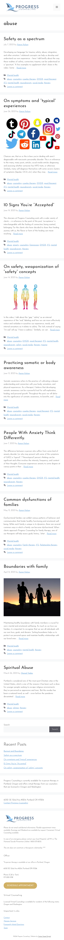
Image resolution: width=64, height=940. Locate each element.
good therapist (50, 79)
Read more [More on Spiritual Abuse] (20, 697)
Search (7, 725)
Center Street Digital (44, 936)
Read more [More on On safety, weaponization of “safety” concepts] (55, 330)
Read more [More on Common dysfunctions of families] (51, 534)
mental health (13, 83)
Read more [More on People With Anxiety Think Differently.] (28, 467)
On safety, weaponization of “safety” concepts (23, 768)
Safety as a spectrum (24, 39)
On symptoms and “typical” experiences (20, 759)
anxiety (16, 245)
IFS (5, 83)
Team (6, 928)
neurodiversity (26, 83)
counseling (17, 79)
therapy (47, 83)
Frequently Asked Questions (14, 924)
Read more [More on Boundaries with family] (23, 639)
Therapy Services (10, 921)
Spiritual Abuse (18, 668)
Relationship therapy (48, 545)
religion (16, 708)
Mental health (13, 75)
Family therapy (29, 545)
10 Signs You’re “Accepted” (29, 205)
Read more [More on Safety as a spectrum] (21, 68)
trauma (44, 345)
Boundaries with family (26, 567)
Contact (7, 918)
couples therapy (29, 79)
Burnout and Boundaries (14, 751)
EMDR (40, 79)
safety (18, 345)
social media (38, 83)
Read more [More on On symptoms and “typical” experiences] (52, 172)
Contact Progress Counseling (16, 803)
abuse (9, 79)
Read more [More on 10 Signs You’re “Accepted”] (18, 234)
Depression (34, 245)
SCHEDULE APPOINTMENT (20, 886)
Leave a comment (15, 87)
